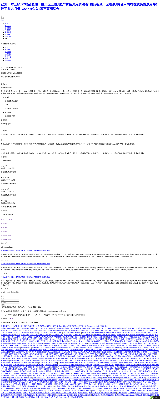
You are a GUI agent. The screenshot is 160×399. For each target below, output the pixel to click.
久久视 (17, 335)
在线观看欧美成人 (7, 371)
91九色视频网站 (33, 380)
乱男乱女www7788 (81, 369)
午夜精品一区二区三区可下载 (67, 339)
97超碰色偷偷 (87, 335)
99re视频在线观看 (116, 380)
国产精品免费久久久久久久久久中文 (64, 393)
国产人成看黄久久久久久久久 (119, 375)
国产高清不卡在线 (130, 341)
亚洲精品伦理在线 (65, 378)
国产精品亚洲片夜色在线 (104, 356)
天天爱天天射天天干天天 (58, 397)
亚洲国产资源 (122, 393)
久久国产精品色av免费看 (24, 328)
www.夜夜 (103, 375)
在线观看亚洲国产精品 (13, 393)
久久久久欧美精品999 (139, 332)
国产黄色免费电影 (84, 395)
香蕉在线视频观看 (7, 328)
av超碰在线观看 (65, 365)
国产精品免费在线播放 (61, 328)
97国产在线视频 (29, 395)
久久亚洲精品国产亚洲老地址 (57, 341)
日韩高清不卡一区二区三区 (36, 341)
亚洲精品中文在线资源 (113, 348)
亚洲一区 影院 (55, 371)
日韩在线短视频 (149, 328)
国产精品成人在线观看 (18, 380)
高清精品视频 (127, 356)
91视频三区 (109, 365)
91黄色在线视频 (104, 363)
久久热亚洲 (75, 328)
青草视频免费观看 (84, 390)
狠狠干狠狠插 (28, 337)
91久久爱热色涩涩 (124, 350)
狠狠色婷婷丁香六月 (96, 369)
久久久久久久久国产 (137, 378)
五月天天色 (25, 335)
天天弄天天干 (134, 348)
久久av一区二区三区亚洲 (48, 363)
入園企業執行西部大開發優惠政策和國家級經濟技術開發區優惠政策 (25, 250)
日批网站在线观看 (78, 365)
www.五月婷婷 (47, 375)
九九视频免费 (146, 367)
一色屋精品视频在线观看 (141, 356)
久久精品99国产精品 (75, 397)
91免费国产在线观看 (100, 352)
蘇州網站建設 (80, 315)
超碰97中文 (32, 356)
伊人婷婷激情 (58, 375)
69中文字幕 (96, 390)
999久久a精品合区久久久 (80, 371)
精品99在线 (86, 332)
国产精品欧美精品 (86, 367)
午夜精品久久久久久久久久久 (130, 369)
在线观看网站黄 (52, 378)
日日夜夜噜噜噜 (97, 332)
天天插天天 (151, 330)
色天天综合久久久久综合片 (99, 380)
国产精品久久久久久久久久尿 (124, 390)
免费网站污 (55, 369)
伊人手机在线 (120, 345)
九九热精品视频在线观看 (46, 345)
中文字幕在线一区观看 (19, 384)
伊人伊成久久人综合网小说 (147, 373)
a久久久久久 (41, 356)
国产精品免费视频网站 (48, 380)
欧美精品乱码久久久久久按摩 (27, 369)
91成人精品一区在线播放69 (80, 337)
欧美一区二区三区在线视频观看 (132, 339)
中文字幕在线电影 (36, 352)
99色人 (25, 393)
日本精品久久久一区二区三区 (21, 360)
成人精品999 (63, 343)
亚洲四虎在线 (135, 375)
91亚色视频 (9, 350)
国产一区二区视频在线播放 (82, 378)
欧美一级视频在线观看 (51, 350)
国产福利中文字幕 (43, 393)
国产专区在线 (52, 373)
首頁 (6, 24)
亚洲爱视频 (152, 358)
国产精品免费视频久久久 (19, 382)
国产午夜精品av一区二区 (99, 371)
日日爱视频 (97, 378)
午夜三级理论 (17, 337)
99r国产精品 (14, 388)
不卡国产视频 (41, 395)
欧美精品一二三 (143, 393)
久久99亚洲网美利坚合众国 (130, 386)
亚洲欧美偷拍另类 (35, 350)
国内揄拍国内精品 (10, 390)
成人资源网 (65, 371)
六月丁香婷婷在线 (94, 354)
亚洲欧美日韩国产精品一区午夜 (64, 348)
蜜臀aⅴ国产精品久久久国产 (66, 345)
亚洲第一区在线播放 (8, 386)
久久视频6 (57, 358)
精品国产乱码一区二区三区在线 (36, 397)
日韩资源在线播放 (51, 365)
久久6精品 (76, 373)
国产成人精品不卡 (114, 339)
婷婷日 (87, 341)
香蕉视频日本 (141, 390)
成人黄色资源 (98, 373)
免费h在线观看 (62, 330)
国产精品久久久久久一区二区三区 (113, 330)
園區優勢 (8, 28)
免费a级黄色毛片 (141, 382)
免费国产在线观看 (52, 343)
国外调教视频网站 (76, 350)
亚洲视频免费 (109, 332)
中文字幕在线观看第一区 (88, 363)
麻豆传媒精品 (85, 328)
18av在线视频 (23, 375)
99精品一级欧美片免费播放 (116, 384)
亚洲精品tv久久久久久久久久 (108, 386)
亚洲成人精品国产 (22, 352)
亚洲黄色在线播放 (67, 369)
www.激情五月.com (31, 363)
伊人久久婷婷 (129, 382)
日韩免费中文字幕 (26, 388)
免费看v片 (96, 395)
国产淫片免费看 (19, 365)
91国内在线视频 (135, 367)
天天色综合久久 (89, 384)
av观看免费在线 (122, 335)
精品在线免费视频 (36, 354)
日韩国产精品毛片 (31, 358)
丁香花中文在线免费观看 (55, 390)
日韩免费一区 (61, 395)
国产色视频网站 (44, 369)
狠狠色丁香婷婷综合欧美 (128, 388)
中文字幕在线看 (131, 365)
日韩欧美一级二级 (64, 380)
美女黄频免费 (120, 365)
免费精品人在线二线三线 (25, 373)
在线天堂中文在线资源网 (35, 365)
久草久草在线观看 (107, 395)
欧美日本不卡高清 (111, 369)
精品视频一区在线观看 (9, 375)
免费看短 (117, 356)
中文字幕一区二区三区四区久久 (50, 332)
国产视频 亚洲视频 (74, 386)
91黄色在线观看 (146, 386)
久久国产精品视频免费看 (29, 332)
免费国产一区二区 (15, 345)
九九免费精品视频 (76, 384)
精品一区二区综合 (116, 352)
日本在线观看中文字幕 (18, 343)
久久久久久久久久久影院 (43, 328)
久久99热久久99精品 (38, 330)
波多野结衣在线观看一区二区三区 (112, 360)
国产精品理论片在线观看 (119, 367)
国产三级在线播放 (85, 339)
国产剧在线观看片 (39, 390)
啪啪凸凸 (139, 395)
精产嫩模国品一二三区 (99, 341)
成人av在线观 (66, 358)
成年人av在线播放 (144, 341)
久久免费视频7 (9, 369)
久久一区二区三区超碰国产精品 (67, 367)
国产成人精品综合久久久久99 (137, 384)
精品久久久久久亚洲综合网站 (97, 358)
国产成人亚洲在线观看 (52, 352)
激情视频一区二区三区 (128, 373)
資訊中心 (8, 34)
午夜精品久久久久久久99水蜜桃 (129, 343)
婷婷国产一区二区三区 (84, 348)
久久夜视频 (144, 348)
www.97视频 (128, 380)
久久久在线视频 (28, 367)
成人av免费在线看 (109, 350)
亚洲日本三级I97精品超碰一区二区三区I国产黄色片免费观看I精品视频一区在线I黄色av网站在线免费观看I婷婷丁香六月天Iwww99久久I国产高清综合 (54, 326)
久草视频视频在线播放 (87, 382)
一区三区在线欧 (72, 388)
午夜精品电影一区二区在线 (45, 367)
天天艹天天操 (83, 393)
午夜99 (12, 352)
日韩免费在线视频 (21, 350)
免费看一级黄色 (76, 356)
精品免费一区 (26, 348)
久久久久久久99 (148, 343)
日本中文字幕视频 (21, 339)
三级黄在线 (95, 328)
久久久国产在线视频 (51, 354)
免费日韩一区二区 (71, 382)
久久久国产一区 (139, 363)
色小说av (32, 393)
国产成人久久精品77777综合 (40, 335)
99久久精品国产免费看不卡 (136, 330)
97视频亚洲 (82, 375)
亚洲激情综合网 (75, 330)
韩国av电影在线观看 (108, 393)
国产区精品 (97, 335)
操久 (140, 337)
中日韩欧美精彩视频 (111, 388)
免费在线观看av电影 (66, 354)
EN (6, 38)
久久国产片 (33, 339)
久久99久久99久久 (17, 358)
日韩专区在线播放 (150, 395)
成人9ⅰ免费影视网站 (101, 367)
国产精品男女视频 (62, 384)
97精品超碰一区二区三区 (78, 343)
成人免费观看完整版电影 (26, 386)
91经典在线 (51, 395)
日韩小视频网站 (93, 375)
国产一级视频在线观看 (134, 345)
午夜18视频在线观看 (109, 343)
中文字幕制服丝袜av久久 (72, 332)
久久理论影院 (46, 348)
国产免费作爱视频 (24, 390)
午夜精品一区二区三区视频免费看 (101, 345)
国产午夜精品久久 (64, 373)
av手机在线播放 (61, 386)
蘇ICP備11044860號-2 (59, 315)
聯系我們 (8, 36)
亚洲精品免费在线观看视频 (68, 363)
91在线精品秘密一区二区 (117, 358)
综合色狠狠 (66, 352)
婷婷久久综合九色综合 (23, 371)
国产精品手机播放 (85, 388)
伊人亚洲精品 (24, 330)
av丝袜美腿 (147, 345)
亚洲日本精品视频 (58, 388)
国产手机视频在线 (7, 335)
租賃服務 (8, 30)
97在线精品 (133, 337)
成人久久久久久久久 (76, 341)
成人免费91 (36, 348)
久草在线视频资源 (10, 354)
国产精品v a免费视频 (98, 337)
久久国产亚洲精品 (109, 335)
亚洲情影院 (8, 365)
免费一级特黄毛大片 (111, 373)
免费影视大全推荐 (145, 365)
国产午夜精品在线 (16, 378)
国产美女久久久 (39, 378)
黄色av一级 (5, 378)
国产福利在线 (72, 395)
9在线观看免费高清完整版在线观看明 (109, 382)
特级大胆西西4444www (47, 339)
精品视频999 (125, 378)
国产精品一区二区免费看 (133, 328)
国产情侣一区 (41, 386)
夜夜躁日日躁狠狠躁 (91, 360)
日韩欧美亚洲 (10, 373)
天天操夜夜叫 (51, 330)
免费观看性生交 (35, 375)
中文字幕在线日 (34, 384)
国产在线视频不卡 (99, 339)
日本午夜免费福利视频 (42, 388)
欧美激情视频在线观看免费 (145, 354)
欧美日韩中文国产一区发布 (42, 360)
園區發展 (8, 32)
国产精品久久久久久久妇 (93, 350)
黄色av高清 (64, 350)
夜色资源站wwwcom (89, 386)
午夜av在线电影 (88, 356)
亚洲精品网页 (99, 348)
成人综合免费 (98, 388)
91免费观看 (153, 384)
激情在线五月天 (107, 390)
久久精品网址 (13, 330)
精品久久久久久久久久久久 (44, 337)
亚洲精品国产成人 (132, 360)
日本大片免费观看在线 (80, 380)
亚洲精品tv (51, 356)
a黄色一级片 (33, 382)
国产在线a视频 (23, 354)
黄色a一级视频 (150, 339)
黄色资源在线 (44, 382)
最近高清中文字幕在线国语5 (117, 337)
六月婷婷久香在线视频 (126, 354)
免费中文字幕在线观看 (40, 371)
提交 (3, 305)
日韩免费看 (132, 393)
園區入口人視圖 (6, 219)
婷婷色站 (89, 365)
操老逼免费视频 (148, 337)
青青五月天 (28, 378)
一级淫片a (50, 386)
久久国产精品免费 (20, 356)
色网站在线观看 (95, 393)
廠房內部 (4, 227)
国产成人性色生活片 (109, 354)
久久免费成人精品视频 (36, 343)
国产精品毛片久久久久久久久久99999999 (68, 360)
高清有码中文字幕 (45, 358)
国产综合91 (77, 335)
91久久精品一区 (57, 335)
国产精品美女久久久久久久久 (82, 352)
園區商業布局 (6, 239)
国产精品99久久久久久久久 (137, 358)
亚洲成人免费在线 (18, 341)
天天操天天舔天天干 (138, 350)
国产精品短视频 (18, 363)
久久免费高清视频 (78, 358)
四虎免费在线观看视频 (131, 352)
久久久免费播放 (83, 345)
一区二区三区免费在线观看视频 (111, 328)
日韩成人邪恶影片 (29, 345)
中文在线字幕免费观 (61, 337)
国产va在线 (68, 335)
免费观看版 (100, 384)
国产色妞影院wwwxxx (149, 375)
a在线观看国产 (40, 373)
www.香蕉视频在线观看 (110, 378)
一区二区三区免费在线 (149, 369)
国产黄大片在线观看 (122, 332)
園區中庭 (4, 223)
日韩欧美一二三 (99, 365)
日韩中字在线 (152, 332)
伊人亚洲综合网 (81, 354)
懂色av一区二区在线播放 (90, 330)
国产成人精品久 (71, 390)
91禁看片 (125, 348)
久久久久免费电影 (47, 384)
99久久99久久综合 (57, 382)
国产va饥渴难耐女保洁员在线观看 (141, 335)
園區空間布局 (6, 235)
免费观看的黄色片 (62, 356)
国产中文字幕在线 (71, 375)
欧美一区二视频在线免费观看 (121, 363)
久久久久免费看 (86, 373)
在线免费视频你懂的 (115, 341)
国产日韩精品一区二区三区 (125, 395)
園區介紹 (8, 26)
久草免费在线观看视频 (13, 367)
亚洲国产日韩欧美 (13, 348)
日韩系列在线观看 (95, 343)
